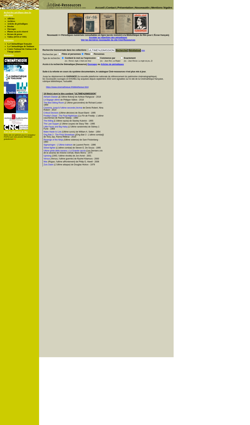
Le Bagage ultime (52, 100)
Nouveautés (142, 7)
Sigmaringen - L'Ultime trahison (58, 145)
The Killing (48, 121)
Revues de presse (14, 34)
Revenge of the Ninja (53, 140)
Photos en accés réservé (17, 31)
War (45, 161)
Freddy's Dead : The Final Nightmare (61, 116)
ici (15, 139)
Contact (111, 7)
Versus (47, 158)
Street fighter (50, 148)
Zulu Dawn (48, 164)
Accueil (100, 7)
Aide (143, 50)
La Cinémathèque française (19, 44)
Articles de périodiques (17, 24)
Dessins (10, 26)
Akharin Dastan (51, 97)
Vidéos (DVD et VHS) (17, 37)
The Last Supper (51, 124)
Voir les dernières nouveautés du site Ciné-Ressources (108, 40)
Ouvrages (11, 29)
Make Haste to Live (52, 132)
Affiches (11, 18)
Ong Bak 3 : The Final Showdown (59, 134)
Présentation (125, 7)
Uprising (47, 156)
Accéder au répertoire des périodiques (108, 37)
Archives (11, 21)
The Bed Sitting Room (54, 103)
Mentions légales (161, 7)
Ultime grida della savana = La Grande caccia (65, 150)
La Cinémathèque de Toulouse (20, 46)
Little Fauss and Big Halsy (56, 127)
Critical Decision (51, 113)
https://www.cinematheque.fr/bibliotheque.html (67, 87)
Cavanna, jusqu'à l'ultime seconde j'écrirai (63, 108)
